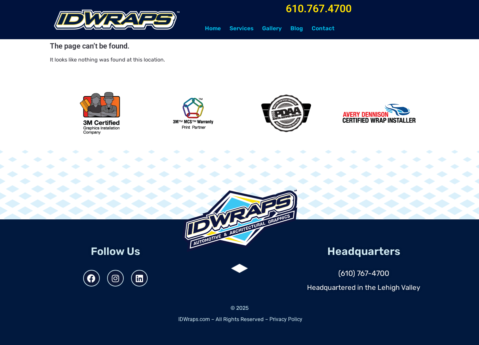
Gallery (272, 28)
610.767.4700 (319, 8)
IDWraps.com (194, 319)
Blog (296, 28)
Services (241, 28)
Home (213, 28)
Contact (323, 28)
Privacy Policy (285, 319)
